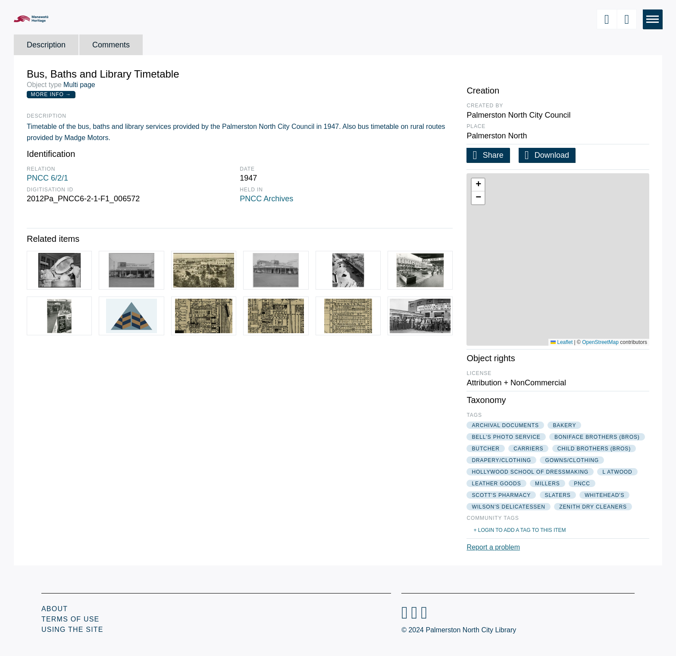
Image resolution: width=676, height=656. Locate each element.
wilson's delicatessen (508, 507)
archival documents (505, 425)
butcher (485, 449)
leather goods (496, 484)
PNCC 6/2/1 (47, 178)
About (54, 608)
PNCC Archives (266, 198)
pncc (582, 484)
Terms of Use (70, 619)
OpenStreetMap (600, 342)
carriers (528, 449)
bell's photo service (506, 437)
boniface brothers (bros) (597, 437)
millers (547, 484)
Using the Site (72, 629)
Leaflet (562, 342)
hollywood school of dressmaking (530, 472)
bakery (564, 425)
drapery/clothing (501, 460)
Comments (111, 45)
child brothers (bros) (594, 449)
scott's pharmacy (501, 495)
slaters (558, 495)
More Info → (51, 94)
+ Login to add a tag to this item (519, 530)
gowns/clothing (572, 460)
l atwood (617, 472)
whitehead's (604, 495)
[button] (478, 184)
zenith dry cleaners (593, 507)
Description (46, 45)
